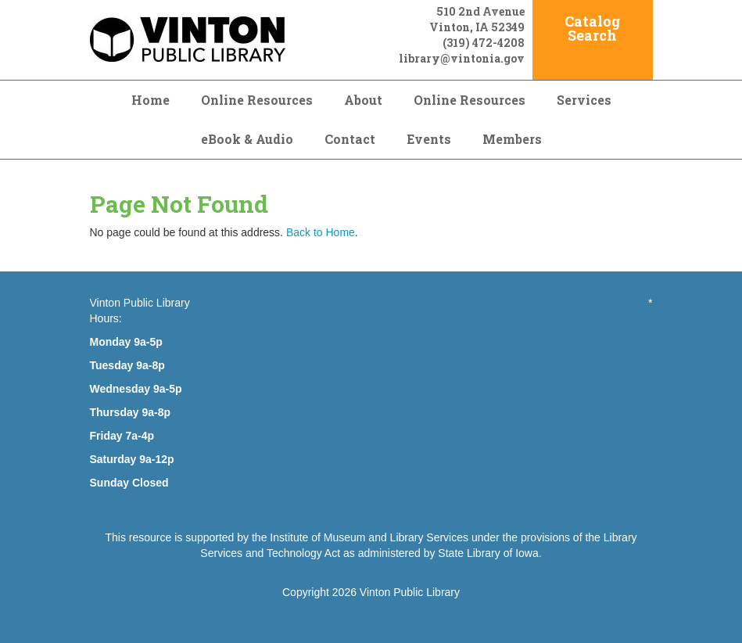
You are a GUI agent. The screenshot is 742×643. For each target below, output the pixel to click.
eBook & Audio (247, 139)
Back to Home (320, 232)
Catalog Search (592, 28)
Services (584, 100)
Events (429, 139)
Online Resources (257, 100)
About (363, 100)
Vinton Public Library (410, 592)
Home (150, 100)
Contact (349, 139)
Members (512, 139)
